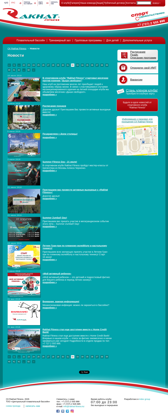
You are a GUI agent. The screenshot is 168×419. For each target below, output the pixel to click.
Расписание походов (54, 106)
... (19, 65)
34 (82, 65)
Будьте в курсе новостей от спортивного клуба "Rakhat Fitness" (137, 105)
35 (87, 65)
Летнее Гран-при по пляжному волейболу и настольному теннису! (75, 247)
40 (9, 70)
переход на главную (28, 3)
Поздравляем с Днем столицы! (60, 134)
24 (34, 65)
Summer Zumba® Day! (55, 217)
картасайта (41, 3)
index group (144, 399)
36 (92, 65)
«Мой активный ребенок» (57, 273)
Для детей (112, 40)
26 (43, 65)
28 (53, 65)
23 (29, 65)
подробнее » (50, 94)
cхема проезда (13, 406)
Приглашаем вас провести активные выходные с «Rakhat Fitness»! (75, 191)
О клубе (65, 3)
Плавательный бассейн (31, 40)
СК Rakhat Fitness (17, 48)
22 (24, 65)
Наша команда (88, 3)
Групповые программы (88, 40)
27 (48, 65)
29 (58, 65)
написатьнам (54, 3)
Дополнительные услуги (137, 40)
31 (68, 65)
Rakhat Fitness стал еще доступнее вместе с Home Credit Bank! (75, 330)
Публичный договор (114, 3)
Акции (100, 3)
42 (19, 70)
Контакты (131, 3)
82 (29, 70)
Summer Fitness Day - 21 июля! (60, 162)
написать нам (33, 406)
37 (97, 65)
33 (77, 65)
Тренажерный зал (60, 40)
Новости (35, 48)
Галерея (74, 3)
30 (63, 65)
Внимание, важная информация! (61, 301)
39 (107, 65)
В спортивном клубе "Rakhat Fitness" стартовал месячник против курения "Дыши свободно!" (75, 79)
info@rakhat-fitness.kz (73, 406)
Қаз (6, 3)
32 (73, 65)
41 (14, 70)
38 (102, 65)
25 (38, 65)
